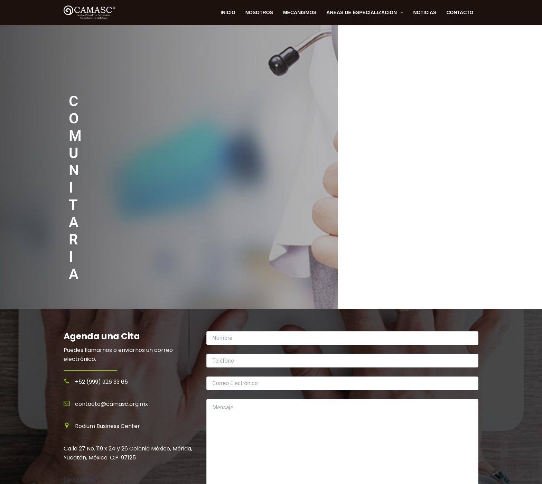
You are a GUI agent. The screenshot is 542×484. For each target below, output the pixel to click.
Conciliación (286, 415)
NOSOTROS (260, 12)
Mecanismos (300, 12)
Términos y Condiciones (93, 472)
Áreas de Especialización (365, 12)
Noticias (425, 12)
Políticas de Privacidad (92, 463)
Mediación (284, 406)
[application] (401, 12)
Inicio (70, 444)
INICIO (230, 12)
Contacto (460, 12)
